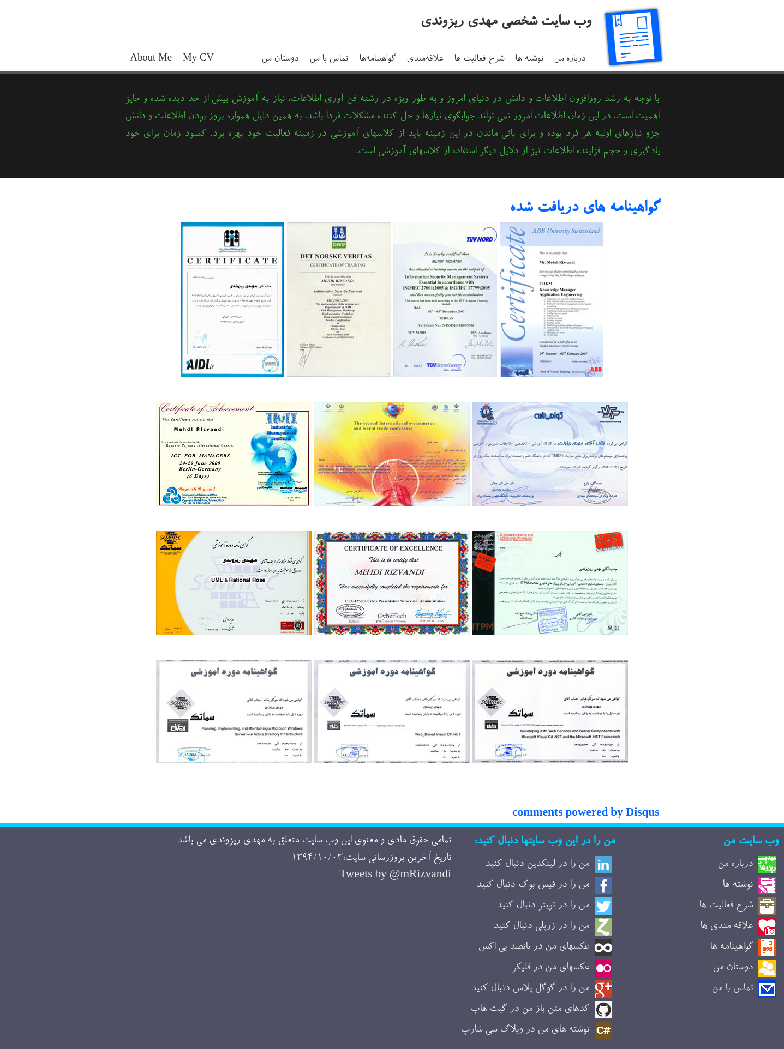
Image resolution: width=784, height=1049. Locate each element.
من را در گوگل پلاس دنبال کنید (530, 988)
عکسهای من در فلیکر (550, 968)
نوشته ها (529, 59)
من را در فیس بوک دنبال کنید (532, 885)
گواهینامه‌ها (377, 59)
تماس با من (328, 59)
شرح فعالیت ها (479, 59)
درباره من (569, 59)
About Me (151, 59)
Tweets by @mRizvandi (395, 876)
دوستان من (279, 59)
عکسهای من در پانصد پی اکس (533, 947)
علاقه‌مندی (424, 59)
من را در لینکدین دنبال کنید (537, 864)
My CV (198, 59)
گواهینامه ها (731, 947)
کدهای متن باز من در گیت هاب (529, 1009)
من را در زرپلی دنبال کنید (541, 926)
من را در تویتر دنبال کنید (542, 906)
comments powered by (585, 814)
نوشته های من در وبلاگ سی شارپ (524, 1030)
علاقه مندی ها (726, 926)
